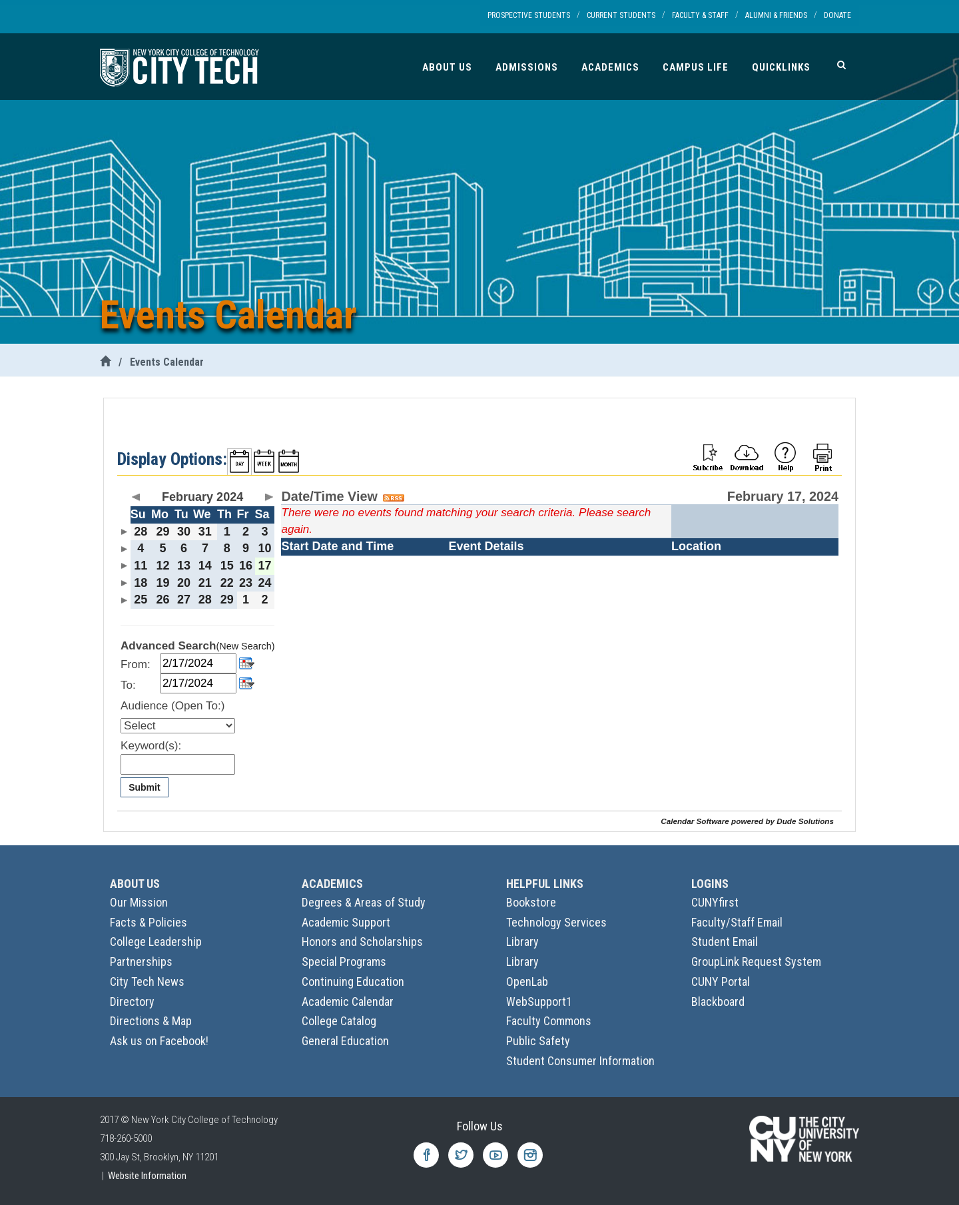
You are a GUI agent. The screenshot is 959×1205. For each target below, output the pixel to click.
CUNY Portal (720, 982)
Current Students (621, 15)
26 (162, 599)
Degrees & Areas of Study (364, 902)
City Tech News (147, 982)
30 (183, 531)
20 (183, 583)
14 (205, 565)
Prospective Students (528, 15)
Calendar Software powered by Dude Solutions (747, 821)
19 (162, 583)
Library (522, 942)
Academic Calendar (348, 1001)
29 (162, 531)
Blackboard (718, 1001)
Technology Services (556, 922)
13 (183, 565)
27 (183, 599)
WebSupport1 (539, 1001)
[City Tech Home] (105, 362)
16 (245, 565)
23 (245, 583)
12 (162, 565)
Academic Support (346, 922)
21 (205, 583)
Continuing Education (353, 982)
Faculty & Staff (700, 15)
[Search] (841, 64)
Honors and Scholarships (362, 942)
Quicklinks (781, 67)
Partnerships (141, 962)
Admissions (526, 67)
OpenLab (527, 982)
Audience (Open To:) (172, 705)
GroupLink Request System (756, 962)
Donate (837, 15)
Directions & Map (151, 1021)
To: (128, 685)
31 (205, 531)
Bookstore (531, 902)
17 (265, 565)
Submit (144, 787)
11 (140, 565)
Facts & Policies (148, 922)
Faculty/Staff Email (737, 922)
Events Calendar (167, 362)
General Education (345, 1041)
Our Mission (139, 902)
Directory (132, 1001)
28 (140, 531)
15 (227, 565)
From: (136, 664)
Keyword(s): (151, 745)
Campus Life (696, 67)
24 (265, 583)
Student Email (724, 942)
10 (265, 548)
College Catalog (339, 1021)
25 (140, 599)
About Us (447, 67)
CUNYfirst (715, 902)
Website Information (147, 1176)
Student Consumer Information (580, 1061)
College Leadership (156, 942)
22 (227, 583)
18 (140, 583)
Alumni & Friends (776, 15)
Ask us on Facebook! (159, 1041)
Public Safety (538, 1041)
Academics (610, 67)
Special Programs (344, 962)
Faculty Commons (548, 1021)
